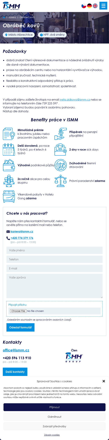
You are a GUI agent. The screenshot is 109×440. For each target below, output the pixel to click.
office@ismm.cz (16, 350)
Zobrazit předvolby (54, 426)
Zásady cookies (52, 434)
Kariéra (12, 17)
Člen (74, 355)
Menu (103, 6)
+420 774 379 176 (22, 238)
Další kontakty (15, 372)
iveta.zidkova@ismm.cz (75, 99)
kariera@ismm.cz (22, 231)
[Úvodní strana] (4, 17)
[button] (104, 381)
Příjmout (54, 407)
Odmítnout (54, 417)
